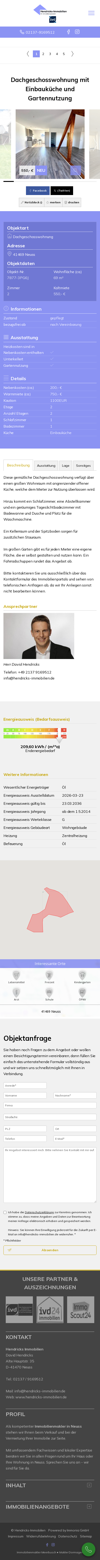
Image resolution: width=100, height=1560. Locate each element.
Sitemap (86, 1536)
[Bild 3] (29, 181)
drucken (71, 202)
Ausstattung (46, 466)
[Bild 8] (81, 181)
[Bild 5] (50, 181)
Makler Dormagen (71, 1552)
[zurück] (11, 1310)
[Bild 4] (39, 181)
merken (53, 202)
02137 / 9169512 (28, 1379)
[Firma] (50, 1105)
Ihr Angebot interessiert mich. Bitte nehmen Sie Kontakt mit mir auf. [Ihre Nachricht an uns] (50, 1175)
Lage (65, 466)
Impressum (15, 1536)
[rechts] (72, 53)
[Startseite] (50, 13)
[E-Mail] (75, 1138)
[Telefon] (25, 1138)
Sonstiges (83, 466)
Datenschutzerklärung (39, 1212)
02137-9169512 (40, 32)
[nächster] (89, 1310)
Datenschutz (67, 1536)
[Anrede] (25, 1085)
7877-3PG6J (18, 277)
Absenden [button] (50, 1250)
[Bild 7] (71, 181)
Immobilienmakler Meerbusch (36, 1552)
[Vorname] (25, 1095)
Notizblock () (31, 202)
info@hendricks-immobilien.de (28, 678)
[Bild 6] (60, 181)
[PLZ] (25, 1129)
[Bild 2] (19, 181)
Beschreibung (18, 465)
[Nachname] (75, 1095)
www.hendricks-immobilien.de (40, 1397)
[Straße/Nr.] (50, 1117)
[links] (27, 53)
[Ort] (75, 1129)
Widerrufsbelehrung (41, 1536)
